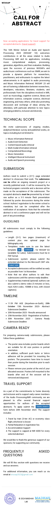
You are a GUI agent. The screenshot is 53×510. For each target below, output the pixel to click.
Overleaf (28, 250)
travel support (28, 44)
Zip (19, 250)
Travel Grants (43, 406)
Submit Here (13, 265)
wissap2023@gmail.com (22, 474)
